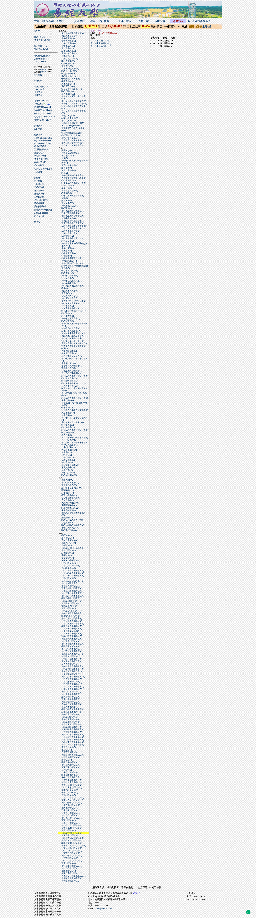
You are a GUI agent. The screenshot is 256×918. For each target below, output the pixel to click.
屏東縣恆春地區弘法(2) (71, 873)
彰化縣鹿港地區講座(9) (71, 591)
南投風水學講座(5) (69, 707)
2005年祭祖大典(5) (69, 283)
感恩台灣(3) (66, 188)
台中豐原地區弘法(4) (70, 641)
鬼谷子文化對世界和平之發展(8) (74, 359)
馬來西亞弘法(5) (68, 747)
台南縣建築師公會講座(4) (72, 623)
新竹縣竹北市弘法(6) (70, 697)
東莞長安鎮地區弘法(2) (71, 785)
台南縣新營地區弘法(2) (71, 848)
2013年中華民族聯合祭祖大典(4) (74, 419)
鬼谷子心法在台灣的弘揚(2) (73, 301)
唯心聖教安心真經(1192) (72, 520)
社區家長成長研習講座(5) (72, 341)
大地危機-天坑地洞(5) (71, 373)
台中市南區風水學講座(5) (72, 644)
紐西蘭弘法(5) (67, 553)
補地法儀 (38, 95)
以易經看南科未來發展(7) (72, 221)
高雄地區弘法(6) (68, 550)
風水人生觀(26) (68, 84)
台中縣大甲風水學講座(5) (72, 575)
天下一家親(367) (68, 440)
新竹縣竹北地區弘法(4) (71, 825)
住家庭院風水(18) (69, 351)
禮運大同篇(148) (68, 41)
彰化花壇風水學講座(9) (71, 712)
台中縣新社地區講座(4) (71, 611)
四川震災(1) (66, 251)
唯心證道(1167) (68, 73)
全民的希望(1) (67, 248)
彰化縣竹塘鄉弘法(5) (70, 772)
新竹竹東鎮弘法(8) (69, 664)
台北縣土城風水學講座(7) (72, 686)
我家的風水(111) (68, 43)
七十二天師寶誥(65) (70, 528)
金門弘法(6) (66, 770)
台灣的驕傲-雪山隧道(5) (72, 263)
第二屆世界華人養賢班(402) (73, 33)
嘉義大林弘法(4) (68, 543)
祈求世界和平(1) (68, 170)
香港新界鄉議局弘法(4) (71, 881)
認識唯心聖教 (40, 156)
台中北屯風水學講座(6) (71, 659)
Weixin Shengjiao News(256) (73, 125)
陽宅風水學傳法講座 (43, 210)
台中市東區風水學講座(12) (73, 613)
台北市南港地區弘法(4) (71, 724)
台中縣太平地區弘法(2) (71, 866)
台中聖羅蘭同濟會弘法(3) (72, 583)
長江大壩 (38, 86)
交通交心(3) (66, 293)
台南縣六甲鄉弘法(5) (70, 565)
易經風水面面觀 (41, 213)
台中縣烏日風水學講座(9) (72, 596)
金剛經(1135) (67, 480)
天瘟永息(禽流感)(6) (70, 153)
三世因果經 (39, 197)
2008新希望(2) (67, 241)
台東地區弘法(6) (68, 578)
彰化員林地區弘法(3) (70, 813)
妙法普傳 (38, 135)
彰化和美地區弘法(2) (70, 810)
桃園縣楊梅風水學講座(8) (72, 709)
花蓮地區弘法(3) (68, 820)
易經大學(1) (66, 435)
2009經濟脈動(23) (69, 261)
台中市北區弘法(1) (69, 858)
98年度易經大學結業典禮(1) (73, 308)
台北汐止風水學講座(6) (71, 628)
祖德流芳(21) (67, 462)
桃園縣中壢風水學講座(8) (72, 734)
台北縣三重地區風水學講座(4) (74, 548)
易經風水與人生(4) (69, 291)
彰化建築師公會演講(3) (71, 371)
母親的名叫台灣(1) (69, 165)
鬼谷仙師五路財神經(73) (72, 143)
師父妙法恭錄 (40, 146)
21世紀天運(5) (67, 278)
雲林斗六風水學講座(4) (71, 704)
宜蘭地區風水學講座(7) (71, 636)
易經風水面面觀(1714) (71, 36)
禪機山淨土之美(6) (69, 190)
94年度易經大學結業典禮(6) (73, 183)
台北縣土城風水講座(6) (71, 727)
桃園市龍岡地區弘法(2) (71, 843)
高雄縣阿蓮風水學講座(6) (72, 739)
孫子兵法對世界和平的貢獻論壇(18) (74, 389)
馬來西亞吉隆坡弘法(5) (71, 752)
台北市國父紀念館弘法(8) (72, 838)
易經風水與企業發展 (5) (71, 356)
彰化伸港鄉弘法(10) (70, 631)
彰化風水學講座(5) (69, 775)
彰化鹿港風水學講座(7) (71, 689)
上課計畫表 (125, 21)
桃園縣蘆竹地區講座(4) (71, 606)
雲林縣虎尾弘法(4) (69, 540)
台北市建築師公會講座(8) (72, 216)
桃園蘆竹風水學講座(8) (71, 639)
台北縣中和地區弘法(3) (71, 833)
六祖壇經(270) (67, 493)
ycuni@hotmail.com (103, 908)
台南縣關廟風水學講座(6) (72, 729)
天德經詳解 (39, 187)
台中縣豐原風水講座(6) (71, 621)
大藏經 (37, 178)
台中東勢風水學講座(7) (71, 732)
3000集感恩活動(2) (69, 205)
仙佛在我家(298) (68, 447)
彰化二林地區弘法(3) (70, 823)
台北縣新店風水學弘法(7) (72, 782)
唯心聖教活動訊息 (42, 55)
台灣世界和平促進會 (43, 168)
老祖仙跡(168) (67, 457)
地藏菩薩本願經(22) (70, 508)
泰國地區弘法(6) (68, 608)
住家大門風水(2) (68, 353)
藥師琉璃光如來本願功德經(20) (73, 514)
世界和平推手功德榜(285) (72, 123)
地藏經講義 (39, 190)
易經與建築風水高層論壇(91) (74, 226)
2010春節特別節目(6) (70, 328)
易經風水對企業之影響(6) (72, 336)
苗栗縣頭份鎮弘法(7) (70, 674)
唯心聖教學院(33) (69, 475)
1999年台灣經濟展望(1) (71, 280)
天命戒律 (38, 172)
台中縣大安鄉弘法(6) (70, 714)
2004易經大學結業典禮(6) (72, 286)
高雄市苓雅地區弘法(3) (71, 828)
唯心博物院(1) (67, 432)
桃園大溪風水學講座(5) (71, 626)
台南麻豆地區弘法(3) (70, 835)
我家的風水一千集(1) (70, 233)
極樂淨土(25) (67, 81)
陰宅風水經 (39, 194)
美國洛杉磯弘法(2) (69, 790)
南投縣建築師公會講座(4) (72, 223)
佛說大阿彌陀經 (41, 200)
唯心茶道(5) (66, 208)
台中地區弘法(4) (68, 563)
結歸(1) (64, 198)
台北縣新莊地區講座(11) (72, 580)
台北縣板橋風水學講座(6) (72, 573)
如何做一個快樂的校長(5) (72, 338)
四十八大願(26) (68, 115)
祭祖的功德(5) (67, 185)
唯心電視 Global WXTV (44, 117)
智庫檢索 (159, 21)
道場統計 (207, 26)
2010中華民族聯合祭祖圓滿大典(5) (74, 324)
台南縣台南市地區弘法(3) (72, 797)
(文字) (45, 86)
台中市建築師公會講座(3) (72, 211)
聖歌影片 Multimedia (43, 113)
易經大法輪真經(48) (70, 68)
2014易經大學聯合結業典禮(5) (74, 437)
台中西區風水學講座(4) (71, 684)
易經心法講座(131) (69, 53)
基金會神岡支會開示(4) (71, 366)
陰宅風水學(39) (68, 61)
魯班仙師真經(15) (69, 495)
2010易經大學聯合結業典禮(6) (74, 376)
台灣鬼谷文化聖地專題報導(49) (73, 97)
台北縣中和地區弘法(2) (101, 43)
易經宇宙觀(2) (67, 236)
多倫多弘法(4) (67, 558)
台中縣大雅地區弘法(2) (71, 787)
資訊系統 (79, 21)
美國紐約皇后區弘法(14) (72, 800)
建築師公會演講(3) (69, 368)
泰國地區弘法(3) (68, 830)
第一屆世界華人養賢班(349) (73, 101)
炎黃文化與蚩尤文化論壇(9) (73, 178)
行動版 (37, 30)
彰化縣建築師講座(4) (70, 213)
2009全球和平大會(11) (71, 298)
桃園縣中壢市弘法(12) (71, 691)
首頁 (36, 21)
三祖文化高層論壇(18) (71, 331)
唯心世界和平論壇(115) (71, 89)
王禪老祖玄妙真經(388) (71, 487)
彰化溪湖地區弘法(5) (70, 616)
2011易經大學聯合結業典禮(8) (74, 398)
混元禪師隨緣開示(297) (71, 133)
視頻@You (42, 104)
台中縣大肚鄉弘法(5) (70, 765)
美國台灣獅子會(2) (69, 792)
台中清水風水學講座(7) (71, 694)
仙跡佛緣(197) (67, 63)
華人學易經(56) (68, 94)
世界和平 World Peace (43, 110)
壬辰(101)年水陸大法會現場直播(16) (74, 404)
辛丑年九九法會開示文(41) (73, 145)
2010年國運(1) (67, 316)
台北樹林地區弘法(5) (70, 656)
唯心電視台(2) (67, 273)
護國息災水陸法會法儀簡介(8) (74, 343)
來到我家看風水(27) (70, 465)
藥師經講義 (39, 203)
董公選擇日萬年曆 (42, 40)
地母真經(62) (67, 522)
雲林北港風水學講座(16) (72, 671)
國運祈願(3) (66, 150)
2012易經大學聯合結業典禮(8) (74, 410)
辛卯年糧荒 (39, 89)
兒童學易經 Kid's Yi (42, 120)
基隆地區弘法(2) (68, 871)
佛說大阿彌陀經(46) (70, 503)
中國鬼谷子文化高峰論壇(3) (73, 346)
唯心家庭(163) (67, 425)
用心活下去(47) (68, 86)
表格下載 (143, 21)
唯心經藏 (38, 181)
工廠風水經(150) (68, 51)
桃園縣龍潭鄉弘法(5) (70, 702)
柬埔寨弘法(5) (67, 538)
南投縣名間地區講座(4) (71, 588)
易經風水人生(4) (68, 253)
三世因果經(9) (67, 500)
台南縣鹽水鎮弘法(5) (70, 681)
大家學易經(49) (68, 38)
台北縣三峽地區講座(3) (71, 601)
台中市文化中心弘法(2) (71, 818)
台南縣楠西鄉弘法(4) (70, 586)
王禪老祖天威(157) (69, 138)
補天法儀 (38, 92)
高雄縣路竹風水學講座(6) (72, 742)
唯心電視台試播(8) (69, 270)
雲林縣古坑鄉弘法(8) (70, 719)
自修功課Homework (42, 107)
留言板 (37, 222)
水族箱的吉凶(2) (68, 363)
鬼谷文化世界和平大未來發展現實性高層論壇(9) (74, 443)
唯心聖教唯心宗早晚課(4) (72, 525)
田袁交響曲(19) (68, 460)
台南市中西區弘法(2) (70, 853)
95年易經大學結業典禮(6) (72, 195)
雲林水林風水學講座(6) (71, 661)
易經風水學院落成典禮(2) (72, 258)
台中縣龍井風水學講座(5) (72, 593)
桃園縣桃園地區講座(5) (71, 598)
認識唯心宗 (39, 153)
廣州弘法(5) (66, 555)
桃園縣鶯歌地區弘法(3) (71, 802)
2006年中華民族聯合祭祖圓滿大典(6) (74, 161)
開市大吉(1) (66, 200)
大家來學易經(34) (69, 450)
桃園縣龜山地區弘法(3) (71, 855)
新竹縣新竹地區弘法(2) (71, 850)
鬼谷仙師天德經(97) (70, 482)
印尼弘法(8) (66, 749)
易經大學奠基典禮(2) (70, 231)
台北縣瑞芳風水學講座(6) (72, 737)
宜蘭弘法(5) (66, 545)
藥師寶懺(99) (67, 517)
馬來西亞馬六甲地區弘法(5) (73, 845)
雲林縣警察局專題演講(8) (72, 744)
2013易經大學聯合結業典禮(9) (74, 430)
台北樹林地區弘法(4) (70, 603)
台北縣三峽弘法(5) (69, 717)
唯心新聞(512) (67, 91)
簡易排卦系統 (40, 37)
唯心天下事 (39, 216)
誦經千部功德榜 (41, 49)
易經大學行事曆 (99, 21)
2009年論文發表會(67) (71, 303)
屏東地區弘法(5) (68, 795)
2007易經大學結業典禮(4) (72, 238)
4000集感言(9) (67, 306)
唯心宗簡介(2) (67, 321)
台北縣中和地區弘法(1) (101, 40)
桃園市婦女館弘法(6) (70, 646)
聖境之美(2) (66, 415)
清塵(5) (64, 158)
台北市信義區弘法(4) (70, 757)
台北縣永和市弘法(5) (70, 722)
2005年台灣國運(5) (69, 275)
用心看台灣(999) (68, 76)
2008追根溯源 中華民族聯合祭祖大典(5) (74, 244)
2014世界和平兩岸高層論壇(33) (73, 112)
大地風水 (38, 126)
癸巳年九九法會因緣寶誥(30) (74, 103)
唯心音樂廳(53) (68, 427)
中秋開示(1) (66, 256)
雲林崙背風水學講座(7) (71, 649)
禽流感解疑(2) (67, 155)
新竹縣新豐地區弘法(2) (71, 860)
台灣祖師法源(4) (68, 218)
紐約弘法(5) (66, 535)
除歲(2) (64, 173)
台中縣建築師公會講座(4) (72, 175)
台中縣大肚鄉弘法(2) (70, 815)
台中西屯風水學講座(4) (71, 651)
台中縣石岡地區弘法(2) (71, 868)
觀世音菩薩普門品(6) (70, 498)
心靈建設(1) (66, 193)
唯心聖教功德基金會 (199, 21)
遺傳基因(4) (66, 168)
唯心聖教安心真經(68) (71, 135)
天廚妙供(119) (67, 400)
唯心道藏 (38, 75)
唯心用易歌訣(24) (69, 530)
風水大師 (38, 129)
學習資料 (38, 81)
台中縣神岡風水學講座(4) (72, 570)
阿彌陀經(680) (67, 490)
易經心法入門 (40, 162)
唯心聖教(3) (66, 313)
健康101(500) (67, 407)
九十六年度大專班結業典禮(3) (74, 228)
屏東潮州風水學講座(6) (71, 780)
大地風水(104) (67, 48)
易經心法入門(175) (69, 58)
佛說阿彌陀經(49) (69, 505)
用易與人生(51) (68, 467)
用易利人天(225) (68, 120)
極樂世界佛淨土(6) (69, 118)
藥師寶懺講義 (40, 206)
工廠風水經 (39, 184)
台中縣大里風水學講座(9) (72, 666)
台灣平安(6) (66, 455)
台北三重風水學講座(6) (71, 633)
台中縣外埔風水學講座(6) (72, 669)
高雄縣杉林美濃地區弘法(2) (73, 876)
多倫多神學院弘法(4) (70, 560)
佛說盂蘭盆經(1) (68, 510)
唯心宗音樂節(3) (68, 180)
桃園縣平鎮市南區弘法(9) (72, 755)
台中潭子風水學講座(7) (71, 679)
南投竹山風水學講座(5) (71, 777)
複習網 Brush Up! (41, 101)
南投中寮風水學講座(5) (71, 699)
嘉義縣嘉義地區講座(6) (71, 618)
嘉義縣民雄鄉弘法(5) (70, 762)
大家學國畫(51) (68, 412)
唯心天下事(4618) (69, 71)
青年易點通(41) (68, 472)
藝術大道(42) (67, 470)
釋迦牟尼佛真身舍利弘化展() (74, 333)
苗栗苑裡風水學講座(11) (72, 654)
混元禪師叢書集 (41, 149)
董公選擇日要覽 (41, 159)
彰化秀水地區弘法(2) (70, 805)
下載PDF (43, 69)
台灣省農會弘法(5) (69, 808)
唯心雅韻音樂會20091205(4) (73, 311)
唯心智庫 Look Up (42, 46)
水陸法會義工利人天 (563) (72, 422)
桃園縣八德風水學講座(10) (73, 676)
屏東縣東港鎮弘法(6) (70, 767)
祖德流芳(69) (67, 66)
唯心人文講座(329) (69, 378)
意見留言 (178, 21)
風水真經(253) (67, 56)
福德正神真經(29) (69, 485)
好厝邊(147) (66, 452)
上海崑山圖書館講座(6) (71, 878)
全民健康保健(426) (69, 386)
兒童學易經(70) (68, 46)
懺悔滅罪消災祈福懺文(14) (73, 79)
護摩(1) (64, 288)
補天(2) (64, 348)
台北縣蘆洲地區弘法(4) (71, 840)
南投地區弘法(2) (68, 863)
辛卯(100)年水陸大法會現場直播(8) (74, 394)
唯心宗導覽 (39, 165)
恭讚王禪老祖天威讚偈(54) (73, 140)
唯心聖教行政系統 (53, 21)
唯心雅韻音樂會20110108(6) (73, 383)
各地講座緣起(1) (68, 568)
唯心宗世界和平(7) (69, 381)
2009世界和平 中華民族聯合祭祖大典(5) (74, 267)
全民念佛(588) (67, 203)
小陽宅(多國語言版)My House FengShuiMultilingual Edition (43, 140)
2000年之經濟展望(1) (70, 318)
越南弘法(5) (66, 760)
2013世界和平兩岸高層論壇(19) (73, 107)
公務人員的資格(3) (69, 296)
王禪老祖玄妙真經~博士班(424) (73, 129)
